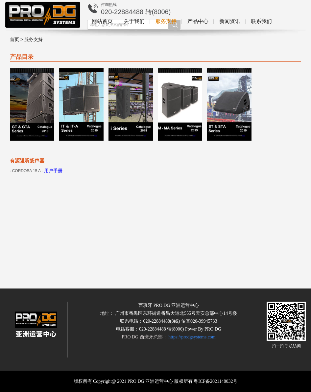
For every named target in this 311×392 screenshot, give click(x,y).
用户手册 (53, 170)
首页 (14, 39)
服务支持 (166, 21)
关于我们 (134, 21)
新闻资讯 (229, 21)
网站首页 (102, 21)
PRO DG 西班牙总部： (168, 336)
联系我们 (261, 21)
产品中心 (197, 21)
